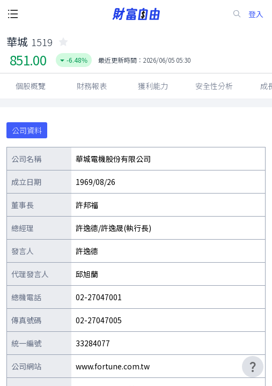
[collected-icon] (63, 41)
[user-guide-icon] (252, 366)
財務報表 (92, 85)
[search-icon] (237, 14)
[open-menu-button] (12, 14)
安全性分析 (214, 85)
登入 (256, 14)
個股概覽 (31, 85)
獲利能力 (153, 85)
